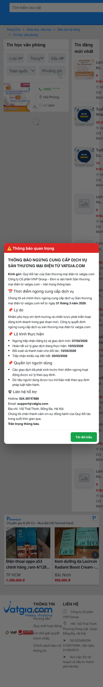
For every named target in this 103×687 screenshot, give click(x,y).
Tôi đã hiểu (84, 437)
